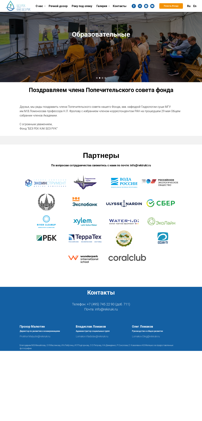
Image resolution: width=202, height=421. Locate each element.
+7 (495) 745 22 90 (100, 374)
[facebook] (134, 6)
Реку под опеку (82, 6)
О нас (40, 6)
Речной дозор (58, 6)
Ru (188, 6)
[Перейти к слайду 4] (105, 78)
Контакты (119, 6)
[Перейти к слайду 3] (102, 78)
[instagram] (146, 6)
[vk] (140, 6)
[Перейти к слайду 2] (99, 78)
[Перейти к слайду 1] (97, 78)
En (194, 6)
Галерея (102, 6)
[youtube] (152, 6)
